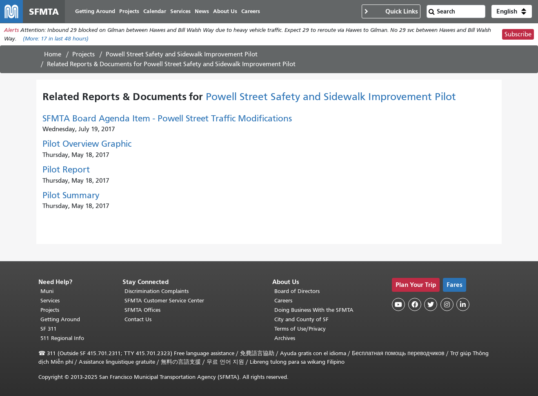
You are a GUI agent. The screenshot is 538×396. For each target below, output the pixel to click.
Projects (83, 54)
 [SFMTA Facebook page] (414, 304)
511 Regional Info (62, 338)
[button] (511, 11)
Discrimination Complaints (156, 291)
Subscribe (518, 34)
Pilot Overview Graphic (86, 144)
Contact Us (137, 319)
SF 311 (48, 328)
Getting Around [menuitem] (95, 11)
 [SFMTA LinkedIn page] (463, 304)
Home (52, 54)
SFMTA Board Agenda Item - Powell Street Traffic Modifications (167, 118)
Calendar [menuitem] (154, 11)
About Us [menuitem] (225, 11)
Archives (284, 338)
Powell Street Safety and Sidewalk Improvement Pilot (182, 54)
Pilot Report (66, 169)
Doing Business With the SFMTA (313, 310)
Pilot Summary (70, 195)
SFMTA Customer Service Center (164, 300)
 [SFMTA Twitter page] (430, 304)
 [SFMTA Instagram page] (447, 304)
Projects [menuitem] (129, 11)
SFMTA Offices (142, 310)
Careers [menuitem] (250, 11)
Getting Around (60, 319)
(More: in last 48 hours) (56, 38)
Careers (283, 300)
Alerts (11, 30)
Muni (46, 291)
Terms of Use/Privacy (300, 328)
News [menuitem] (202, 11)
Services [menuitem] (180, 11)
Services (50, 300)
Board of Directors (297, 291)
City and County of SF (301, 319)
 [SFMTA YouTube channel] (398, 304)
